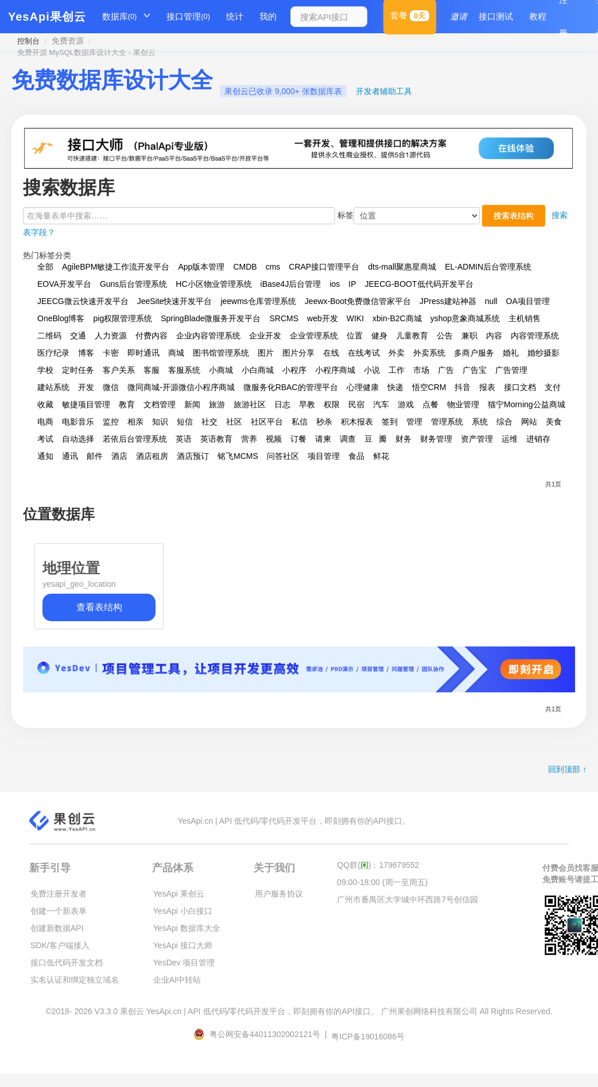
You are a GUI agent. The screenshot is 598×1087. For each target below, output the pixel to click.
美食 (554, 421)
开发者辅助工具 (384, 91)
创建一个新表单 (58, 910)
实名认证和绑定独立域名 (74, 979)
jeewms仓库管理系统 (258, 301)
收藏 (45, 404)
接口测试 (496, 16)
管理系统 (447, 421)
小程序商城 (335, 370)
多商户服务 (474, 352)
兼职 (469, 335)
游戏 (406, 404)
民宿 (356, 404)
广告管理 (511, 370)
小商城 (221, 370)
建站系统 (53, 387)
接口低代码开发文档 (66, 962)
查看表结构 (99, 607)
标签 (345, 215)
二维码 (49, 335)
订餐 (298, 438)
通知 (45, 456)
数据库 (119, 16)
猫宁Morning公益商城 (526, 404)
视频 (274, 438)
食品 (356, 456)
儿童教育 (412, 335)
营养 (249, 438)
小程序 (294, 370)
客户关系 (119, 370)
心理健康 (363, 387)
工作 (397, 370)
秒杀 (324, 421)
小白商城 (258, 370)
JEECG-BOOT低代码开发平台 (419, 284)
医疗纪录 (53, 352)
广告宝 (475, 370)
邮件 (95, 456)
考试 (45, 438)
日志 (282, 404)
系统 (480, 421)
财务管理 (436, 438)
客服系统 (184, 370)
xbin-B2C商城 (397, 318)
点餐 (430, 404)
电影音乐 (78, 421)
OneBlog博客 (60, 318)
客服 (151, 370)
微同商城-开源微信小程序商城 (181, 387)
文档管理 (159, 404)
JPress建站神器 (448, 301)
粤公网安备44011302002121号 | (261, 1034)
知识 (160, 421)
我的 (268, 16)
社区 (234, 421)
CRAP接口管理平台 (324, 266)
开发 (86, 387)
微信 (111, 387)
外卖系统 (429, 352)
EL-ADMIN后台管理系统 (488, 266)
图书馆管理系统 (221, 352)
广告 (446, 370)
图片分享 (298, 352)
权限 (332, 404)
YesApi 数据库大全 (186, 928)
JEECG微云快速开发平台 (83, 301)
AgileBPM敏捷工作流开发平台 (115, 266)
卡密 (111, 352)
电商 (45, 421)
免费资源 (68, 40)
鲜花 (381, 456)
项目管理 (324, 456)
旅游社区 (250, 404)
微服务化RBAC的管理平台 (290, 387)
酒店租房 (152, 456)
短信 (185, 421)
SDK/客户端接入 (60, 945)
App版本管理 (201, 266)
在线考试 (364, 352)
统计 (234, 16)
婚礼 (511, 352)
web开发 (322, 318)
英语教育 (216, 438)
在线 (331, 352)
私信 (300, 421)
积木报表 (357, 421)
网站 (529, 421)
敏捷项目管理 (86, 404)
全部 (45, 266)
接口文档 (520, 387)
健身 (379, 335)
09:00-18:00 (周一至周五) (382, 882)
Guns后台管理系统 (133, 284)
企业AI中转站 (177, 979)
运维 (510, 438)
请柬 (323, 438)
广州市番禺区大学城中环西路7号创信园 (407, 899)
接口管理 (188, 16)
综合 (504, 421)
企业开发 (265, 335)
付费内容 (151, 335)
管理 (414, 421)
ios (334, 284)
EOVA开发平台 (64, 284)
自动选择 (78, 438)
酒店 (119, 456)
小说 (372, 370)
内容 (494, 335)
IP (352, 284)
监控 (111, 421)
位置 (355, 335)
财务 (403, 438)
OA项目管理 (528, 301)
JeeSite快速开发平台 (174, 301)
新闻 (192, 404)
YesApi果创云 (47, 16)
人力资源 (111, 335)
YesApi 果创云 (178, 893)
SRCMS (283, 318)
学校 (45, 370)
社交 (209, 421)
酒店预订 (193, 456)
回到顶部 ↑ (567, 769)
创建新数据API (57, 928)
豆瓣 (375, 438)
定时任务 (78, 370)
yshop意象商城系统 (465, 318)
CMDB (245, 266)
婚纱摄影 (543, 352)
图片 (266, 352)
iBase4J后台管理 (291, 284)
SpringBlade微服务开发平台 (211, 318)
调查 (348, 438)
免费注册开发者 (58, 893)
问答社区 (283, 456)
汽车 (381, 404)
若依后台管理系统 (135, 438)
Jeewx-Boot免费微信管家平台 (358, 301)
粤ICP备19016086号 (368, 1036)
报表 (487, 387)
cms (273, 266)
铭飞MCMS (238, 456)
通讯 (70, 456)
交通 (78, 335)
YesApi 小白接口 (182, 910)
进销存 (538, 438)
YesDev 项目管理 (184, 962)
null (491, 301)
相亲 (135, 421)
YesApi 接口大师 (182, 945)
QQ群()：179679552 (378, 865)
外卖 (397, 352)
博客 (86, 352)
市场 (421, 370)
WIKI (355, 318)
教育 (127, 404)
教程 (537, 16)
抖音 (463, 387)
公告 (445, 335)
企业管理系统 (314, 335)
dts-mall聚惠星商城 (402, 266)
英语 (184, 438)
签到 (390, 421)
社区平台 (267, 421)
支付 (553, 387)
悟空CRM (429, 387)
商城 (176, 352)
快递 (395, 387)
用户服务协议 (279, 893)
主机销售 (524, 318)
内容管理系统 (535, 335)
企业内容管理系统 (208, 335)
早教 (307, 404)
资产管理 (477, 438)
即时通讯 (143, 352)
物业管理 (463, 404)
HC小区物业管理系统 (213, 284)
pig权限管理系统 (122, 318)
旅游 (217, 404)
